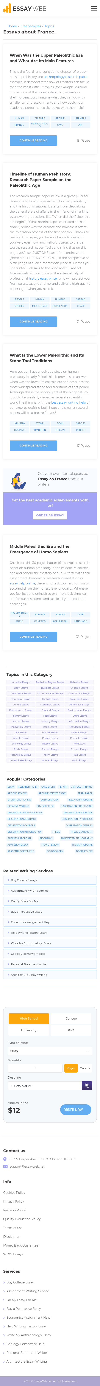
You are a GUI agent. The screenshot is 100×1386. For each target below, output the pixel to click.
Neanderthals (39, 125)
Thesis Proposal (82, 844)
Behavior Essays (79, 682)
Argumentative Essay (52, 793)
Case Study (48, 786)
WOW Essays (13, 1254)
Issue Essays (50, 727)
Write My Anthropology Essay (31, 943)
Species (19, 306)
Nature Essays (79, 732)
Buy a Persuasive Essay (26, 911)
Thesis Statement (81, 832)
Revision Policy (14, 1210)
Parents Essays (21, 738)
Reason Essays (50, 743)
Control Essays (50, 699)
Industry (19, 423)
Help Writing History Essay (29, 932)
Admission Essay (18, 844)
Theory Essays (50, 755)
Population (60, 306)
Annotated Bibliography (76, 838)
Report (63, 786)
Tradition (40, 430)
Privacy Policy (13, 1201)
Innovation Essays (21, 727)
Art (80, 125)
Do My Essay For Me (24, 901)
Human (19, 118)
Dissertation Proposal (78, 812)
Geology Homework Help (28, 953)
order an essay (50, 515)
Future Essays (79, 715)
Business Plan (49, 799)
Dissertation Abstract (22, 819)
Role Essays (79, 743)
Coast (80, 306)
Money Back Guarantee (20, 1245)
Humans (60, 299)
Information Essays (79, 721)
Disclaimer (11, 1237)
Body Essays (21, 688)
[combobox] (50, 1051)
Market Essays (50, 732)
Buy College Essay (20, 1282)
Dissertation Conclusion (76, 806)
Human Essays (21, 721)
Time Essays (79, 755)
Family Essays (21, 715)
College (71, 1018)
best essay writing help (68, 402)
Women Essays (50, 760)
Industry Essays (50, 721)
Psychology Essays (21, 743)
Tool (60, 423)
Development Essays (20, 710)
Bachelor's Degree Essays (50, 682)
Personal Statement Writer (29, 964)
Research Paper (28, 786)
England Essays (50, 710)
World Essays (79, 760)
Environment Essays (79, 710)
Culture (40, 118)
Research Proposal (80, 799)
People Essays (50, 738)
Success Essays (50, 749)
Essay (11, 786)
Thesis (56, 832)
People (60, 118)
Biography (46, 838)
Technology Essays (21, 755)
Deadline (14, 1077)
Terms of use (12, 1228)
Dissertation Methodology (25, 812)
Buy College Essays (24, 880)
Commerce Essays (21, 693)
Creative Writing (18, 806)
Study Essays (21, 749)
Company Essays (20, 699)
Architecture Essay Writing (29, 974)
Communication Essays (50, 693)
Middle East (39, 306)
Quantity (14, 1060)
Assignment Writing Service (29, 890)
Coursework (55, 851)
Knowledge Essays (79, 727)
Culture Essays (21, 704)
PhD (71, 1030)
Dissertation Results (79, 825)
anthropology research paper (66, 77)
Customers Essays (50, 704)
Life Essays (21, 732)
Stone (40, 423)
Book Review (84, 851)
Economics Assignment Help (30, 922)
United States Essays (20, 760)
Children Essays (79, 688)
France (19, 125)
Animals (81, 118)
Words (85, 1068)
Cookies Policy (14, 1193)
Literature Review (19, 799)
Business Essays (50, 688)
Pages (71, 1068)
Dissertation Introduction (25, 832)
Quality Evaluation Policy (22, 1219)
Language (80, 621)
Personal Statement (21, 851)
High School (29, 1018)
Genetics (39, 621)
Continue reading (33, 140)
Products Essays (79, 738)
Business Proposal (19, 838)
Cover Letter (45, 806)
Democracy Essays (79, 704)
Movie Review (50, 844)
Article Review (17, 793)
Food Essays (50, 715)
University (28, 1030)
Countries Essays (79, 699)
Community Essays (79, 693)
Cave (60, 125)
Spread (80, 299)
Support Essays (79, 749)
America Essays (21, 682)
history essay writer (43, 278)
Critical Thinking (81, 786)
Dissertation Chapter (21, 825)
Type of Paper (18, 1042)
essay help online (22, 583)
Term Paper (85, 793)
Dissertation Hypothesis (77, 819)
